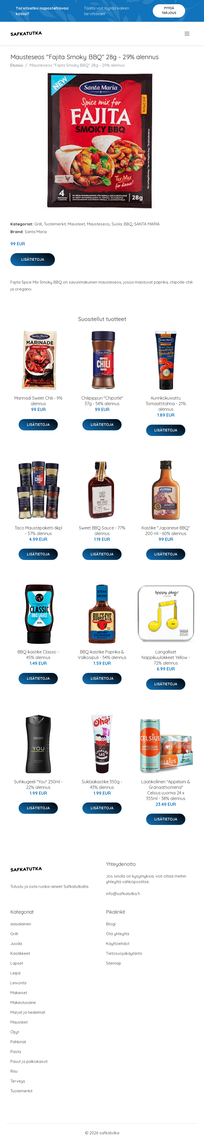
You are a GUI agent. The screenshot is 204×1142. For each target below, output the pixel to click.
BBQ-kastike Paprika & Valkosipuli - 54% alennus (102, 654)
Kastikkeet (20, 953)
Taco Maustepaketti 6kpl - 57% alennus (38, 530)
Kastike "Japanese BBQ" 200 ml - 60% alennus (166, 530)
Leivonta (18, 982)
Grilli (38, 223)
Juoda (16, 943)
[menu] (187, 34)
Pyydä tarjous (169, 10)
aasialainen (20, 923)
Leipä (15, 973)
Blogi (111, 923)
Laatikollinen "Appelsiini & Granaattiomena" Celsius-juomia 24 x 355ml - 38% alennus (165, 790)
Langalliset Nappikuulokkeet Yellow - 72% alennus (166, 657)
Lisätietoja (32, 259)
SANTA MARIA (147, 223)
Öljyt (14, 1031)
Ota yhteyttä (117, 933)
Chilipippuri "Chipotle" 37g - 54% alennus (102, 400)
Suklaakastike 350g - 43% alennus (102, 784)
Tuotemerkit (55, 223)
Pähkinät (18, 1041)
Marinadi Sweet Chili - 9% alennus (38, 400)
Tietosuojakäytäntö (124, 953)
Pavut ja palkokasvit (29, 1061)
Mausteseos (98, 223)
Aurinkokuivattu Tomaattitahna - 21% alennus (166, 403)
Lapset (16, 963)
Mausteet (76, 223)
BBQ (128, 223)
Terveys (17, 1081)
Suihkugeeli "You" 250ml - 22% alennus (38, 784)
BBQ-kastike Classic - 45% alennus (38, 654)
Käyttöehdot (117, 943)
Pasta (15, 1051)
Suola (117, 223)
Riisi (14, 1071)
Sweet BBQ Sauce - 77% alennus (102, 530)
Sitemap (113, 963)
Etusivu (16, 65)
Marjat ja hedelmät (27, 1012)
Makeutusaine (23, 1002)
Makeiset (18, 992)
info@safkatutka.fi (123, 893)
